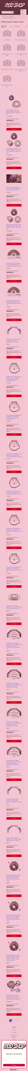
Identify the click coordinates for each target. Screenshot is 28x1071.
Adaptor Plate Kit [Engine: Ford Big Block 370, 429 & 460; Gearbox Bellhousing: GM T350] (14, 455)
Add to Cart (14, 205)
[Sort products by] (20, 26)
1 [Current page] (10, 1020)
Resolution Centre (14, 1035)
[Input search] (6, 12)
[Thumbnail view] (2, 26)
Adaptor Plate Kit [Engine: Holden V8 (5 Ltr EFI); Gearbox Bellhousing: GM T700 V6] (13, 839)
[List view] (5, 26)
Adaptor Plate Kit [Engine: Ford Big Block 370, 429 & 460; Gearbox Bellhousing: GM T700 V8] (13, 569)
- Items (22, 12)
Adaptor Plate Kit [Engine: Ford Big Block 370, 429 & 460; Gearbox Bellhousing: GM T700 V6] (13, 530)
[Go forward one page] (17, 1020)
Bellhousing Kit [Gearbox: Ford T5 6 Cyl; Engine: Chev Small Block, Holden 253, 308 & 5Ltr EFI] (13, 150)
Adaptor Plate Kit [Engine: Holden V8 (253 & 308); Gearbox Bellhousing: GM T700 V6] (13, 801)
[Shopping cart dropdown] (25, 12)
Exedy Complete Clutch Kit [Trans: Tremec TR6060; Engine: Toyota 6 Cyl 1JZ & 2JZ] (13, 189)
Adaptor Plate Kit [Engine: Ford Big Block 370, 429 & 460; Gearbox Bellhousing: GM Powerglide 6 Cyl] (13, 378)
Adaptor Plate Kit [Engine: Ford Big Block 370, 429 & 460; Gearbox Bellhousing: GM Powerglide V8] (13, 417)
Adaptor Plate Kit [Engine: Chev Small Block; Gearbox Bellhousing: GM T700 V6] (13, 341)
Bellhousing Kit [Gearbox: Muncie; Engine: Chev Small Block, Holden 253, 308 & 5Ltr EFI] (13, 112)
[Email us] (11, 1070)
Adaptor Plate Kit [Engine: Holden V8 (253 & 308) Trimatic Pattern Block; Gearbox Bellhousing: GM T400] (13, 723)
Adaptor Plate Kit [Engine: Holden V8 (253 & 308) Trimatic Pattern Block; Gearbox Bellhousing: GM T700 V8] (13, 762)
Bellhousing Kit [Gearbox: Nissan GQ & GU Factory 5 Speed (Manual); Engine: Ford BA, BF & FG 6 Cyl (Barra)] (13, 997)
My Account (14, 1029)
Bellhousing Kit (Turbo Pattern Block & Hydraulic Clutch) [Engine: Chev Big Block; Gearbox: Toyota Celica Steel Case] (13, 878)
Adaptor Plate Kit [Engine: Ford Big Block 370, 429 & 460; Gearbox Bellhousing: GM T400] (14, 493)
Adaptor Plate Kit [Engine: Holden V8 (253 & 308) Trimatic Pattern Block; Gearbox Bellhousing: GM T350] (13, 685)
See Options (14, 129)
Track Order (14, 1032)
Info (14, 120)
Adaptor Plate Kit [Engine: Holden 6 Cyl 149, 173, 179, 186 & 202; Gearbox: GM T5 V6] (13, 607)
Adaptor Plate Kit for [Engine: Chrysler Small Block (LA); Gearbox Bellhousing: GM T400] (14, 265)
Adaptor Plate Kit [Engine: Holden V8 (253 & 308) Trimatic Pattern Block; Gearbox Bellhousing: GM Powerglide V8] (13, 646)
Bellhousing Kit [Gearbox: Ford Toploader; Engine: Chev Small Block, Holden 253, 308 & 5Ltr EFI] (13, 226)
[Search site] (12, 12)
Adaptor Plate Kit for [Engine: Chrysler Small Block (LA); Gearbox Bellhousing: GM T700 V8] (13, 302)
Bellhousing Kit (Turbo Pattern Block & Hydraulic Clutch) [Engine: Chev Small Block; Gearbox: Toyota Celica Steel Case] (13, 918)
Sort (11, 26)
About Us (14, 1039)
